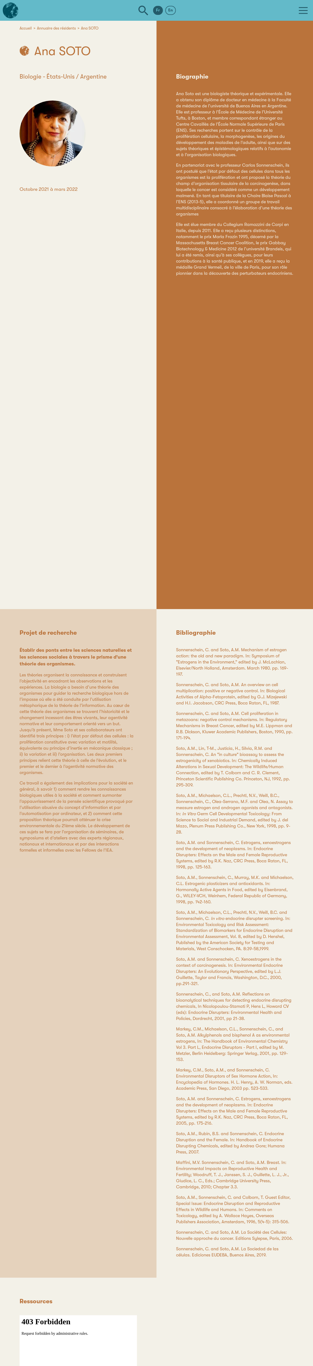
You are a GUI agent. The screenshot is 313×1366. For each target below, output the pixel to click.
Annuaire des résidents (56, 28)
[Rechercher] (143, 10)
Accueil (26, 28)
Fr (158, 10)
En (170, 10)
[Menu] (303, 10)
